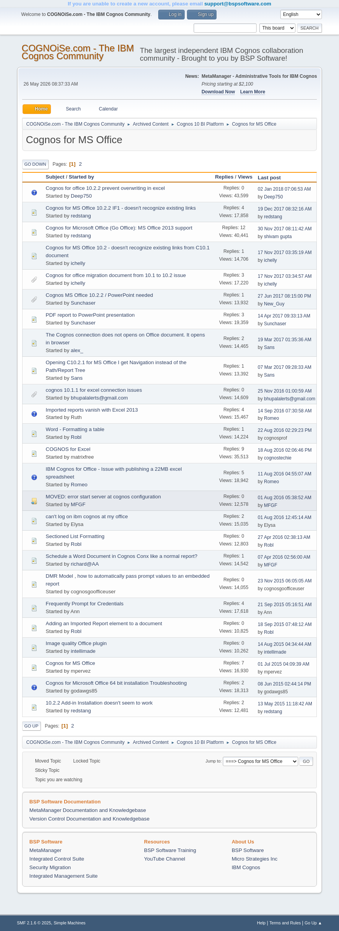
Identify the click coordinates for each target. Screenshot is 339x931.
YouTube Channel (164, 859)
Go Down (35, 164)
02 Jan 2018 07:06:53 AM (284, 189)
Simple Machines (70, 922)
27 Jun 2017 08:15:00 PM (284, 296)
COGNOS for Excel (68, 449)
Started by (81, 177)
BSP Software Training (170, 850)
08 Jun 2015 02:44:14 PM (284, 684)
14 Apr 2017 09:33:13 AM (284, 316)
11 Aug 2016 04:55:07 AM (284, 474)
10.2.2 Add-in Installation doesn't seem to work (99, 703)
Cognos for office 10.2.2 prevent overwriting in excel (105, 188)
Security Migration (50, 867)
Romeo (271, 418)
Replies (224, 177)
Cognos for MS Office (70, 663)
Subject (55, 177)
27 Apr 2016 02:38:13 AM (284, 537)
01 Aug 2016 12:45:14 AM (284, 517)
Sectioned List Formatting (75, 536)
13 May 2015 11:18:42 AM (285, 704)
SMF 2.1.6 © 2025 (34, 922)
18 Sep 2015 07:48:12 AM (285, 624)
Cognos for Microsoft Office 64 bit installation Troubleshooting (116, 683)
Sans (269, 347)
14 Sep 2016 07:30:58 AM (285, 411)
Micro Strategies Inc (255, 859)
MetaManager (45, 850)
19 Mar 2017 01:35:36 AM (284, 339)
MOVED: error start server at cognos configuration (103, 497)
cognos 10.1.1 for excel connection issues (94, 390)
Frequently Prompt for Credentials (85, 604)
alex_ (77, 350)
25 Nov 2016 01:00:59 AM (285, 391)
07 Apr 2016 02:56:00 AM (284, 557)
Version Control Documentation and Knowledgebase (90, 819)
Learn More (253, 92)
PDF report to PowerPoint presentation (90, 315)
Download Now (218, 92)
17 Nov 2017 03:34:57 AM (285, 276)
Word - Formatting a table (75, 429)
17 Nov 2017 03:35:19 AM (285, 252)
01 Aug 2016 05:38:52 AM (284, 497)
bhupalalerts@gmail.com (99, 398)
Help (261, 922)
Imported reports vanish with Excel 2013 (92, 410)
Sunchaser (83, 303)
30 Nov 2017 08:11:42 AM (285, 228)
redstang (81, 216)
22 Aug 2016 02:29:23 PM (285, 430)
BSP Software (248, 850)
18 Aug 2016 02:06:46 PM (285, 450)
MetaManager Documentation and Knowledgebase (88, 810)
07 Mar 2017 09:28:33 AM (284, 367)
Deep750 (81, 196)
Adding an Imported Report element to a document (104, 623)
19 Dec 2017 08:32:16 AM (285, 209)
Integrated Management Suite (64, 876)
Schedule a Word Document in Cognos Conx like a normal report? (121, 556)
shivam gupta (278, 236)
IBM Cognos (246, 867)
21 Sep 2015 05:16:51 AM (285, 604)
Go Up (31, 726)
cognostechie (278, 458)
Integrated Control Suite (57, 859)
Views (245, 177)
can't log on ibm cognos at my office (87, 516)
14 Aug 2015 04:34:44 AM (284, 644)
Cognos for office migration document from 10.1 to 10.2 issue (116, 275)
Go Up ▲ (313, 922)
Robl (76, 437)
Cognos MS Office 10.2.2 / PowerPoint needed (99, 295)
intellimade (83, 651)
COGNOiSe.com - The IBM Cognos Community (78, 52)
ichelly (78, 263)
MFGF (78, 504)
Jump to (213, 761)
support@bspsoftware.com (237, 4)
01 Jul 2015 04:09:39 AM (283, 664)
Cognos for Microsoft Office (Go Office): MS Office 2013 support (119, 228)
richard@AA (85, 564)
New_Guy (274, 304)
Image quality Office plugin (76, 643)
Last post (273, 178)
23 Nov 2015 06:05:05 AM (285, 581)
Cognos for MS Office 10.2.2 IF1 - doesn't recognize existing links (121, 208)
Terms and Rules (285, 922)
